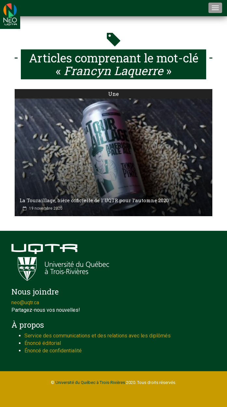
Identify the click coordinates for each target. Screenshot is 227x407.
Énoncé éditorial (42, 343)
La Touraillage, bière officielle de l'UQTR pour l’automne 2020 (94, 200)
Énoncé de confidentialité (53, 351)
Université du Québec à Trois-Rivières (90, 382)
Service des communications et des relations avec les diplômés (97, 336)
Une (113, 93)
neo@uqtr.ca (25, 302)
